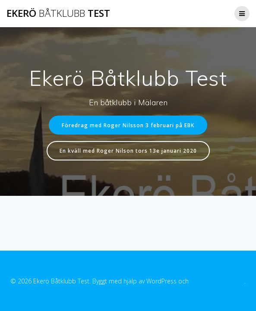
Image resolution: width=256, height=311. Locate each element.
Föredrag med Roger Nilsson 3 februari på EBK (128, 125)
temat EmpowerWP (217, 281)
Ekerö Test (58, 13)
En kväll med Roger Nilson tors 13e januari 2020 (128, 150)
